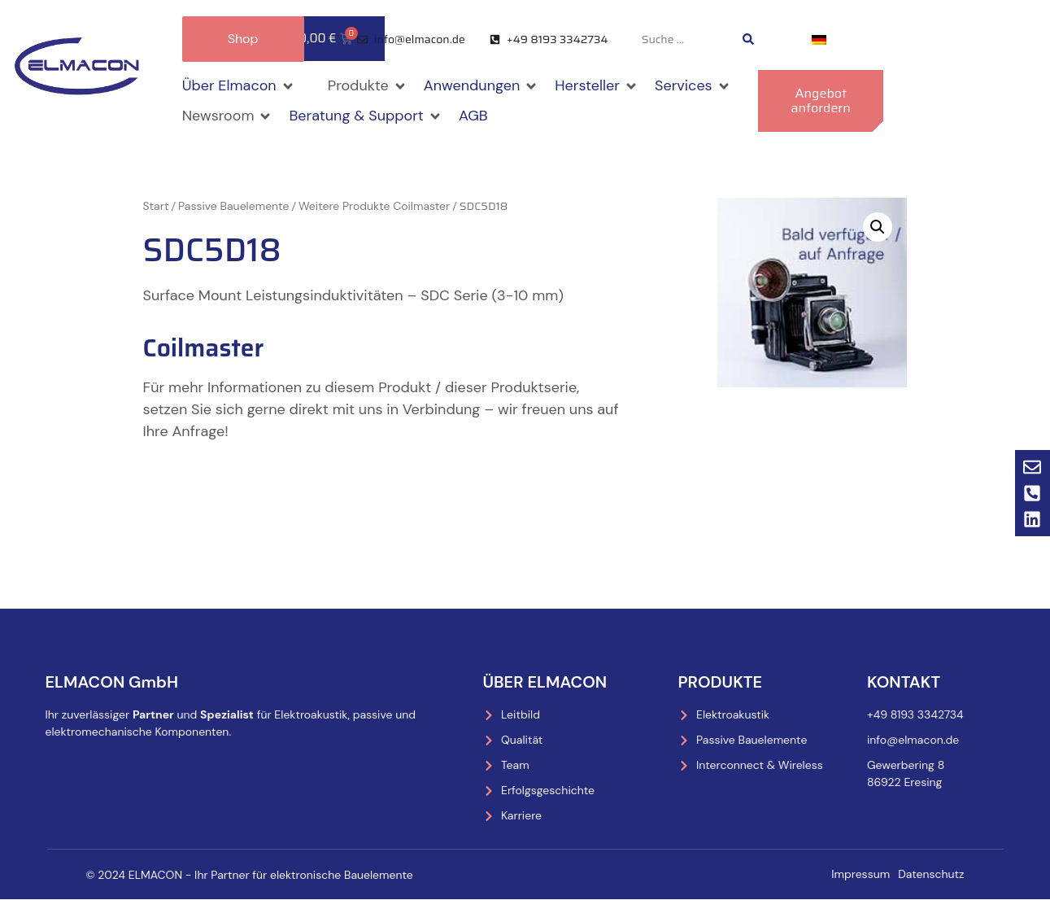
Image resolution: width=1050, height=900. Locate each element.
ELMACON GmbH (112, 681)
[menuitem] (819, 39)
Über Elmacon (545, 681)
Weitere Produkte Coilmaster (374, 206)
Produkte (720, 681)
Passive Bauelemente (233, 206)
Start (156, 206)
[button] (238, 86)
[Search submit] (748, 39)
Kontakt (903, 681)
